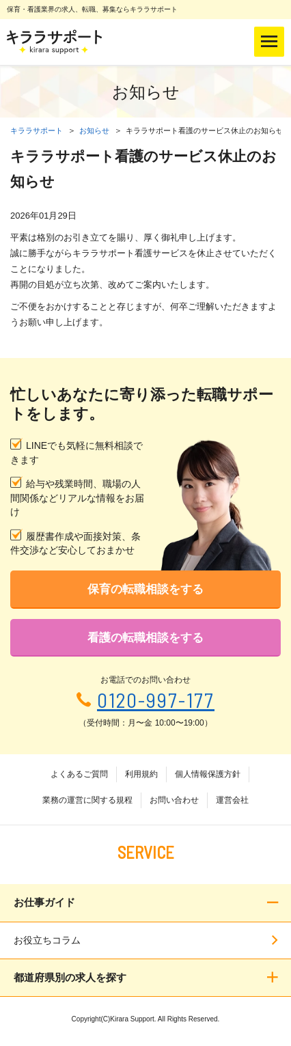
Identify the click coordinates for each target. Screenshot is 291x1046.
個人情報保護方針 (207, 774)
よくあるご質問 (79, 774)
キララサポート (36, 130)
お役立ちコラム (47, 940)
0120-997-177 (155, 700)
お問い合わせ (174, 800)
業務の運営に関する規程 (87, 800)
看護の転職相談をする (145, 637)
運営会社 (232, 800)
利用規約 (141, 774)
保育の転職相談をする (145, 589)
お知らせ (94, 130)
